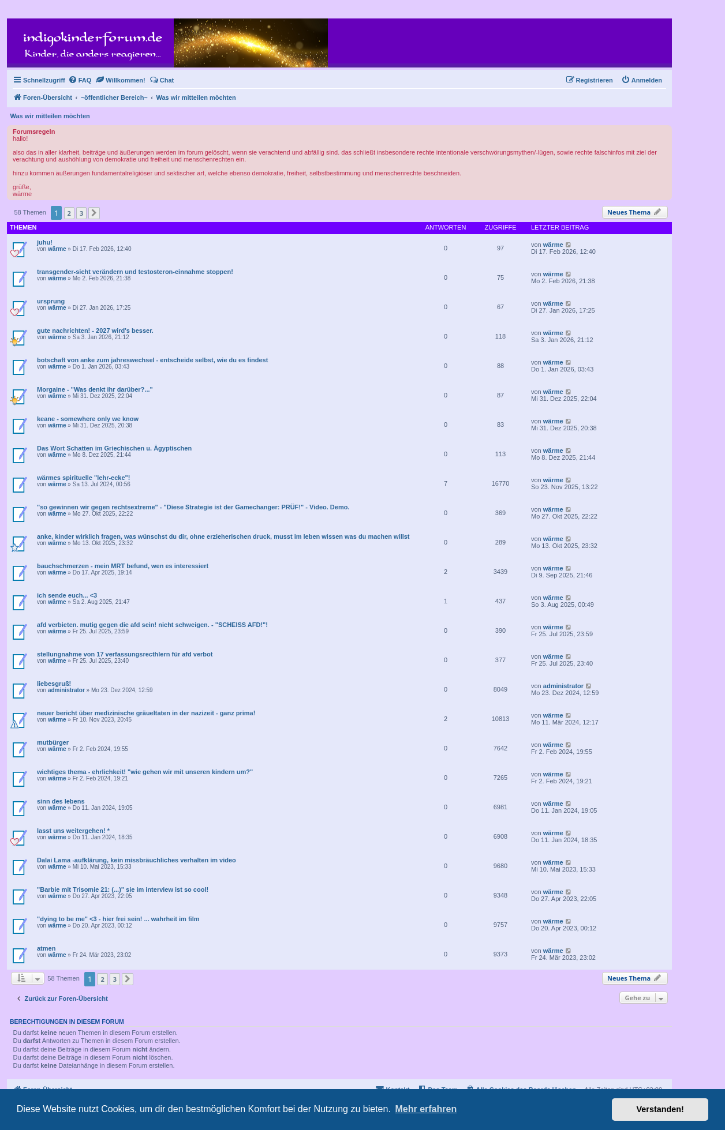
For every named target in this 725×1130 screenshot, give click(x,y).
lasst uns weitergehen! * (73, 830)
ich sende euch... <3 (67, 595)
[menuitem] (80, 80)
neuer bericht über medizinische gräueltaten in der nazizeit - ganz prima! (146, 712)
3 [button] (81, 213)
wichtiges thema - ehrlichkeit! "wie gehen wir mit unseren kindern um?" (145, 771)
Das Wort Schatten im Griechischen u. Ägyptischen (114, 448)
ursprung (51, 301)
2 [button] (69, 213)
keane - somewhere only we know (88, 418)
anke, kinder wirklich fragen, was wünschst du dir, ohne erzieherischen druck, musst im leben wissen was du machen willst (223, 536)
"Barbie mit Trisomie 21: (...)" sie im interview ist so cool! (122, 889)
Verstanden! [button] (660, 1109)
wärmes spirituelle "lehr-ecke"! (83, 477)
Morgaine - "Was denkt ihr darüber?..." (95, 389)
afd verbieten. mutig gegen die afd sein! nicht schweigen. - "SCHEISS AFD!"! (152, 624)
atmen (46, 948)
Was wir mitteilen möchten (50, 115)
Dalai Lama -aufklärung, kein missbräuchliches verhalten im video (136, 860)
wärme (57, 249)
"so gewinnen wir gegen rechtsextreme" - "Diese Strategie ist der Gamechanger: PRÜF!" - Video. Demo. (193, 507)
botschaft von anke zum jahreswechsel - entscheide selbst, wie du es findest (152, 359)
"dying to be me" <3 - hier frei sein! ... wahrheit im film (118, 918)
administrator (66, 690)
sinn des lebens (61, 801)
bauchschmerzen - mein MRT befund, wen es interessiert (122, 565)
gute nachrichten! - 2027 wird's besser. (95, 330)
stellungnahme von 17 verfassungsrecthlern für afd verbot (124, 654)
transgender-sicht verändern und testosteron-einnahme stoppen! (135, 271)
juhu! (45, 242)
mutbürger (53, 742)
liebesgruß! (54, 683)
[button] (94, 213)
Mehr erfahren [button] (426, 1109)
